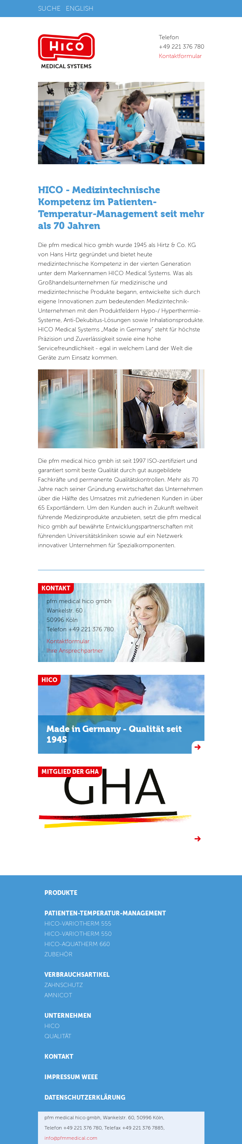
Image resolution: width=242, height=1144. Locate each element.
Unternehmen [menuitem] (67, 1015)
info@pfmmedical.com (70, 1138)
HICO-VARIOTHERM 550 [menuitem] (78, 934)
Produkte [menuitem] (60, 893)
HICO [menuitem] (52, 1026)
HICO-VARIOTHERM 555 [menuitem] (77, 923)
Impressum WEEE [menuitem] (71, 1077)
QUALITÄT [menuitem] (57, 1036)
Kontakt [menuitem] (58, 1056)
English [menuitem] (79, 8)
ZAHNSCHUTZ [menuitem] (63, 985)
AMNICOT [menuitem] (58, 995)
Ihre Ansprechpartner (75, 650)
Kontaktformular (180, 56)
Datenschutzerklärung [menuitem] (84, 1097)
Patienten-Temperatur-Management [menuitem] (105, 913)
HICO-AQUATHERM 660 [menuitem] (77, 944)
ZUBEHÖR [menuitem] (58, 954)
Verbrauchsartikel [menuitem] (77, 974)
